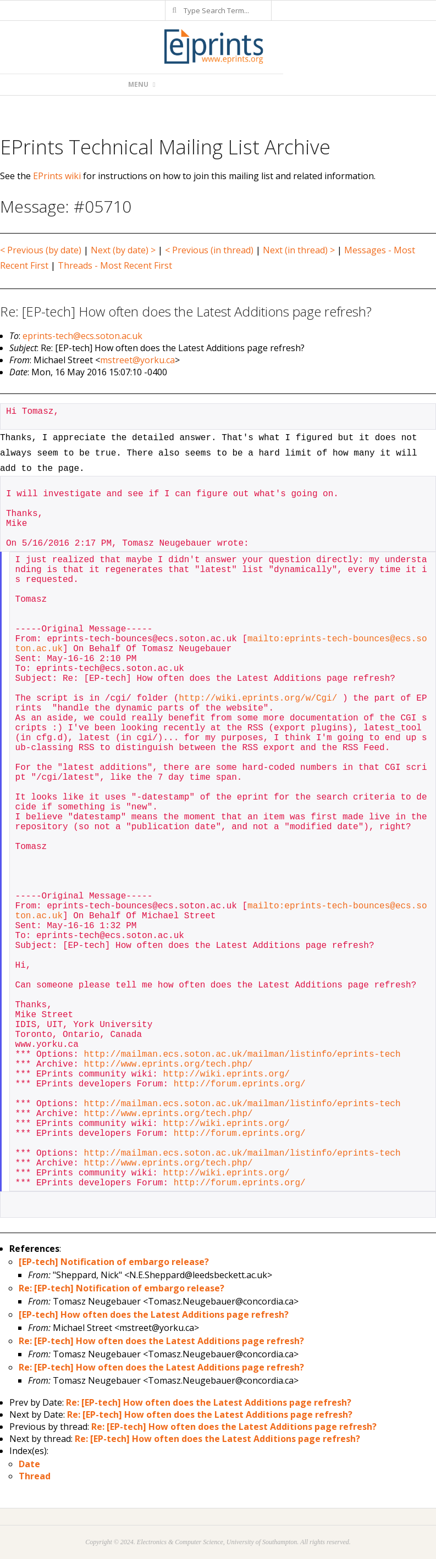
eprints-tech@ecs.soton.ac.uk (82, 336)
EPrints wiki (57, 176)
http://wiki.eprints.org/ (226, 1074)
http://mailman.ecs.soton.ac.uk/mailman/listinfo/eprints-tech (242, 1054)
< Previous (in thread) (209, 250)
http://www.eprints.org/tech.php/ (168, 1064)
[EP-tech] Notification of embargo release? (114, 1262)
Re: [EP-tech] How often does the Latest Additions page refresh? (161, 1341)
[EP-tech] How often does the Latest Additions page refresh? (154, 1314)
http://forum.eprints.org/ (240, 1084)
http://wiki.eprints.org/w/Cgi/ (258, 698)
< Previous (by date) (40, 250)
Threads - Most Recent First (115, 265)
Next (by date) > (123, 250)
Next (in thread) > (299, 250)
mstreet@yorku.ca (137, 360)
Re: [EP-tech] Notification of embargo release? (121, 1288)
